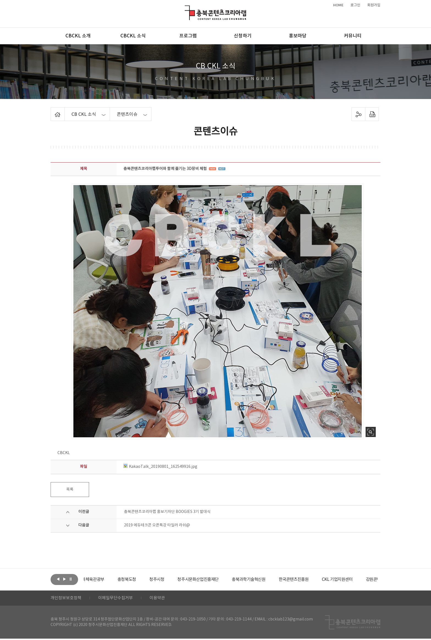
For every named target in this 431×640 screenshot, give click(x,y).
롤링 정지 (70, 579)
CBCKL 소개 (78, 36)
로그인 (355, 5)
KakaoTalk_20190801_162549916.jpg (160, 467)
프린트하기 (372, 114)
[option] (104, 579)
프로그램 (188, 36)
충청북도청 (141, 579)
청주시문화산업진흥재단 (216, 579)
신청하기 (243, 36)
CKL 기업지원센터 (362, 579)
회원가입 (373, 5)
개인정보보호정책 (67, 598)
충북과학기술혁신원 (269, 579)
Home (52, 110)
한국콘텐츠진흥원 (317, 579)
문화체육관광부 (104, 579)
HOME (338, 5)
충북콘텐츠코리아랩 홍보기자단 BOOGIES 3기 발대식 (167, 512)
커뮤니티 (352, 36)
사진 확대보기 (370, 432)
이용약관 (162, 598)
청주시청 (173, 579)
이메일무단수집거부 (118, 598)
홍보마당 (297, 36)
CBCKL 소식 (133, 36)
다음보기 (64, 579)
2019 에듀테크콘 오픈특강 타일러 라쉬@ (157, 525)
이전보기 (58, 579)
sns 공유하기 (358, 114)
